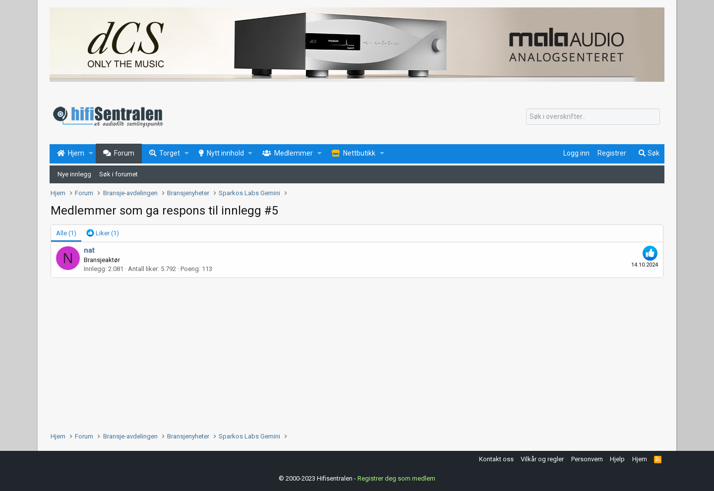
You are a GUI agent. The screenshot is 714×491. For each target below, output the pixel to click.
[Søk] (593, 117)
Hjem (639, 459)
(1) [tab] (66, 233)
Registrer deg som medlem (396, 478)
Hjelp (617, 459)
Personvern (587, 459)
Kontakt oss (496, 459)
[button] (91, 154)
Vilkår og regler (542, 459)
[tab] (102, 233)
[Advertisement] (348, 352)
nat (89, 250)
